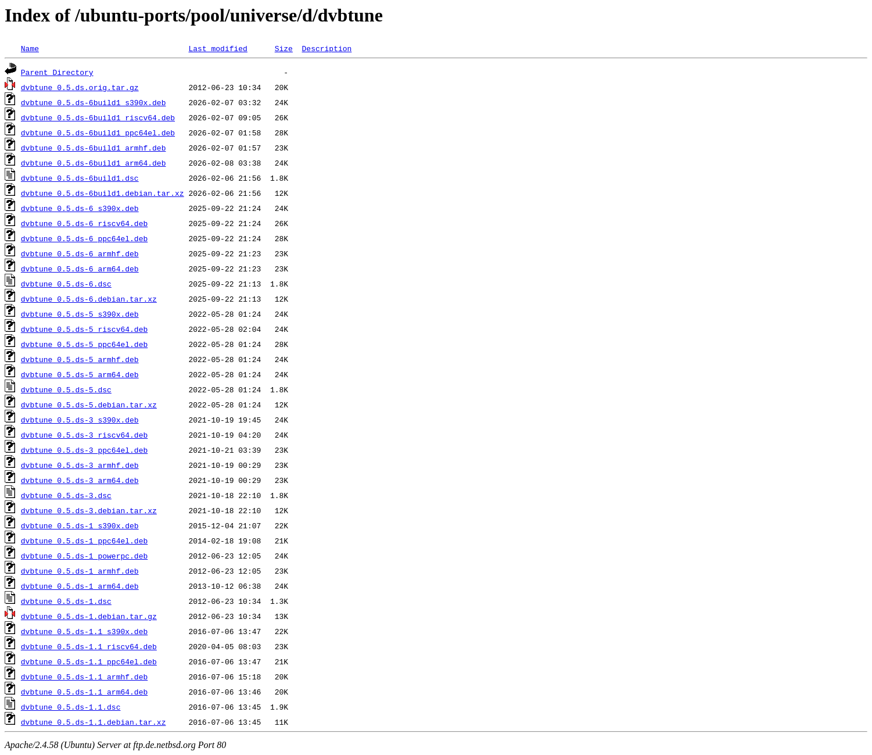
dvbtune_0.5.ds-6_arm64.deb (80, 268)
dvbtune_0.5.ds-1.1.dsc (71, 707)
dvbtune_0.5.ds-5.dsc (66, 389)
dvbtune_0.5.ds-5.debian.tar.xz (89, 404)
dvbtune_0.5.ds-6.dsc (66, 283)
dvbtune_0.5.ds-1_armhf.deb (80, 571)
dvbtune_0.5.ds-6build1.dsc (80, 178)
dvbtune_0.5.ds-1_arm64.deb (80, 586)
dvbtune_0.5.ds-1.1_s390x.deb (84, 631)
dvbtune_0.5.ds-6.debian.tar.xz (89, 299)
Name (30, 48)
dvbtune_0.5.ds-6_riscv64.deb (84, 223)
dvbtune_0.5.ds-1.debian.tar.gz (89, 616)
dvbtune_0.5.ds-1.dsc (66, 601)
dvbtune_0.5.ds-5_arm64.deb (80, 374)
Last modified (217, 48)
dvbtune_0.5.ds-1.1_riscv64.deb (89, 646)
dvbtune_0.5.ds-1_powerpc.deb (84, 555)
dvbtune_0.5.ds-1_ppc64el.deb (84, 540)
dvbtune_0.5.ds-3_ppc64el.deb (84, 450)
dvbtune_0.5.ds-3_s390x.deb (80, 419)
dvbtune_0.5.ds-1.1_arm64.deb (84, 691)
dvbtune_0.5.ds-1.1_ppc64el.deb (89, 661)
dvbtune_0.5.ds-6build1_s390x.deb (93, 102)
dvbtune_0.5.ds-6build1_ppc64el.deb (98, 132)
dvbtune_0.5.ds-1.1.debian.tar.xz (93, 722)
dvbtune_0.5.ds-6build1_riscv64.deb (98, 117)
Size (284, 48)
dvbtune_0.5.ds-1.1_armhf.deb (84, 676)
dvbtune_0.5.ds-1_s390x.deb (80, 525)
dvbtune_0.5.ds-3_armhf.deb (80, 465)
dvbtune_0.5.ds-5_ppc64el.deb (84, 344)
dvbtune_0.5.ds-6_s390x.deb (80, 208)
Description (326, 48)
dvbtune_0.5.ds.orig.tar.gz (80, 87)
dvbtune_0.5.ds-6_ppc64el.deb (84, 238)
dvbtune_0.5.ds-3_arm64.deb (80, 480)
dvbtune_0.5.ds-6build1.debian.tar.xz (102, 193)
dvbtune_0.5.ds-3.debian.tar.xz (89, 510)
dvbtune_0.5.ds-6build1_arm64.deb (93, 163)
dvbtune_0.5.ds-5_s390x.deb (80, 314)
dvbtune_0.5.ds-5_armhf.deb (80, 359)
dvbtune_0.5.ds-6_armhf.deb (80, 253)
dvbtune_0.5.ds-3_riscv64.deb (84, 435)
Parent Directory (57, 72)
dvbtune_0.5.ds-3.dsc (66, 495)
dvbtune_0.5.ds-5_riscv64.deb (84, 329)
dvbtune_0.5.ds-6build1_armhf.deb (93, 147)
